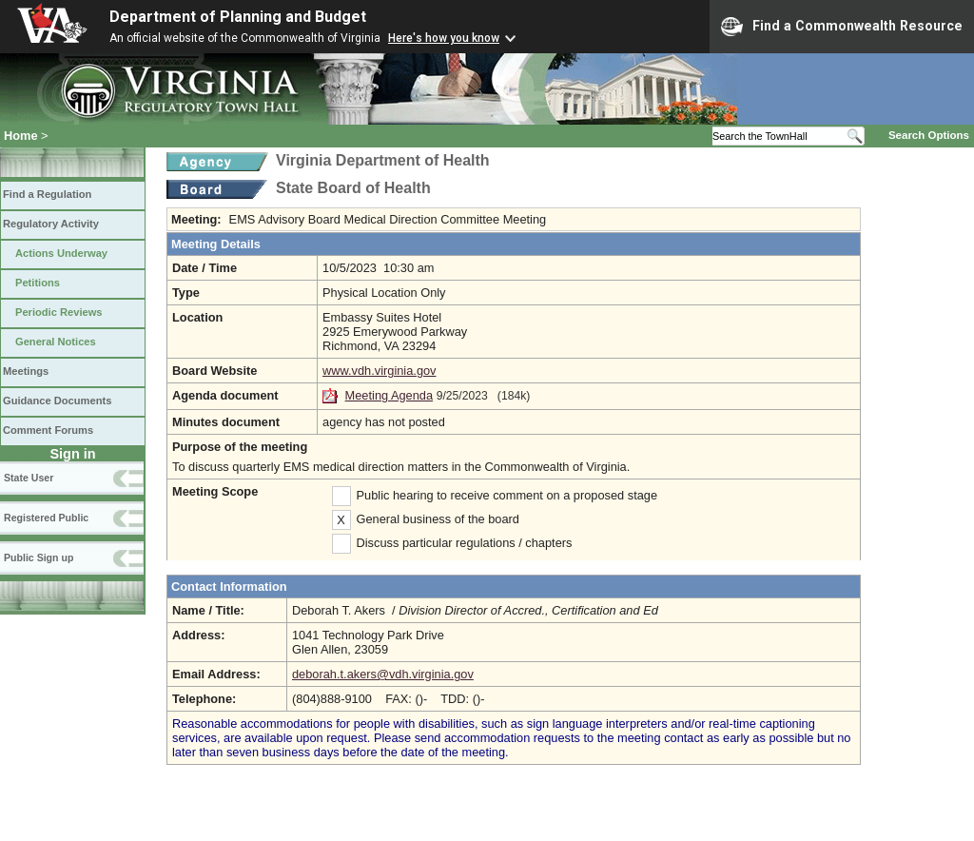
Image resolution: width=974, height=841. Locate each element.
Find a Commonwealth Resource (842, 26)
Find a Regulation (47, 194)
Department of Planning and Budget (237, 17)
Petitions (37, 282)
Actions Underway (61, 253)
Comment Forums (48, 430)
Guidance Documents (57, 400)
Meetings (26, 371)
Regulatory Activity (51, 223)
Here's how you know (443, 38)
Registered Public (46, 517)
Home (21, 135)
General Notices (55, 341)
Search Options (928, 135)
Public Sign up (38, 557)
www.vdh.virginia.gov (379, 370)
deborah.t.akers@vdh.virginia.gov (383, 674)
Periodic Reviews (59, 312)
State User (28, 477)
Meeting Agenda (389, 395)
